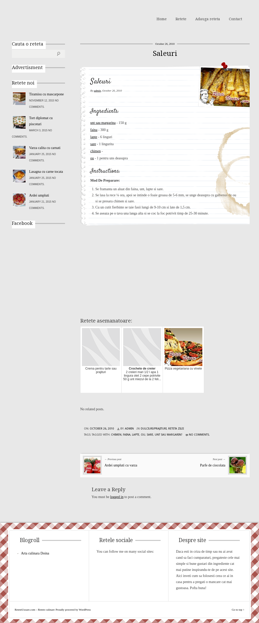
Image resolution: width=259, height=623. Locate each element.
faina (93, 130)
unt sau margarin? (168, 434)
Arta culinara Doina (35, 553)
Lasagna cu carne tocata (46, 172)
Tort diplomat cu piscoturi (41, 121)
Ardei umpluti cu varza (120, 465)
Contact (235, 19)
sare (93, 144)
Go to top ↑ (238, 609)
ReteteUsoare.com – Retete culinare (48, 18)
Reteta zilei (176, 428)
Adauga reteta (207, 19)
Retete (181, 19)
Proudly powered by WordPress (73, 609)
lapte (93, 137)
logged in (117, 497)
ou (92, 158)
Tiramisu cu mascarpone (46, 94)
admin (97, 90)
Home (162, 19)
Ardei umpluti (39, 195)
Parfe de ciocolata (212, 465)
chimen (95, 151)
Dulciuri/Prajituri (154, 428)
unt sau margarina (103, 123)
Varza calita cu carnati (44, 148)
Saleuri (165, 53)
